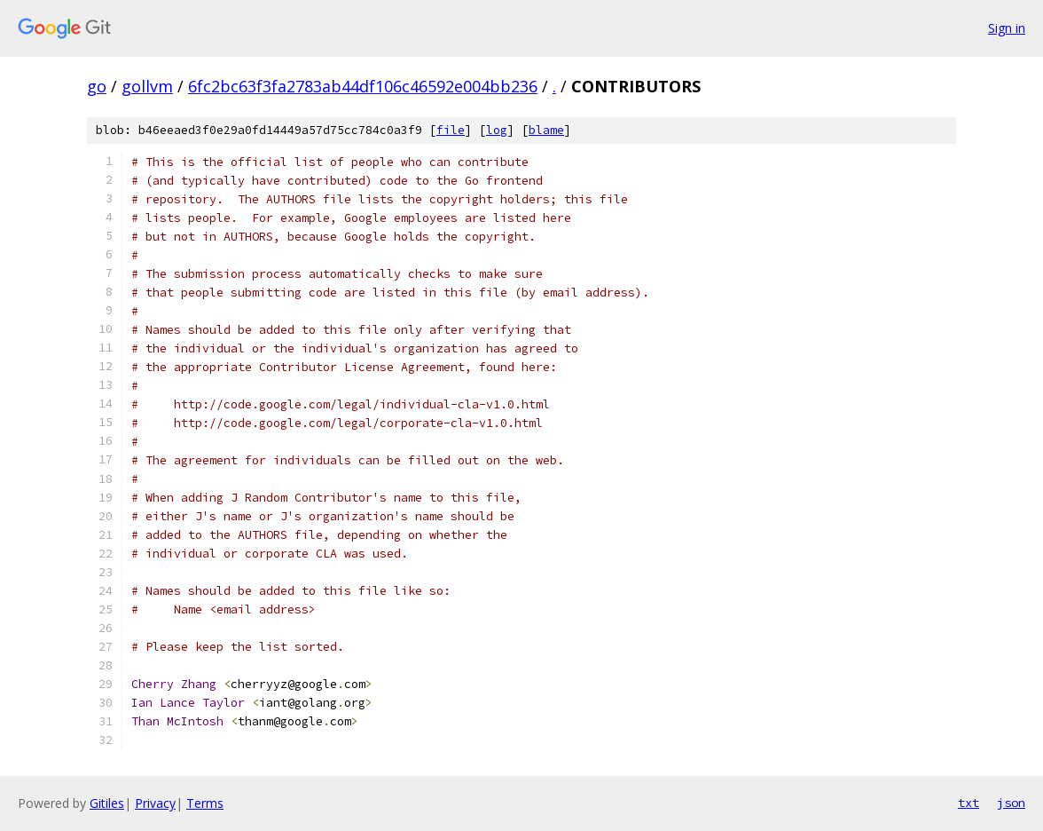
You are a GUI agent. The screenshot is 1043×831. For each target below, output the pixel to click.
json (1011, 803)
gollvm (147, 86)
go (96, 86)
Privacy (155, 803)
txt (968, 803)
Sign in (1006, 28)
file (450, 130)
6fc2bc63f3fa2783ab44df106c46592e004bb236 (362, 86)
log (496, 130)
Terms (205, 803)
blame (546, 130)
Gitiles (107, 803)
